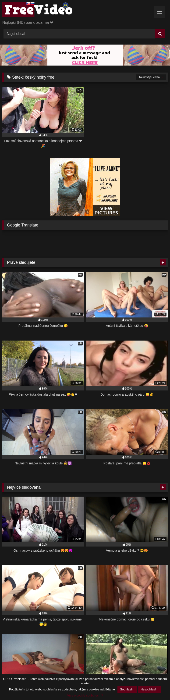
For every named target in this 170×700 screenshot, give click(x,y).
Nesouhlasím (149, 689)
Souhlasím (127, 689)
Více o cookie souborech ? (85, 695)
